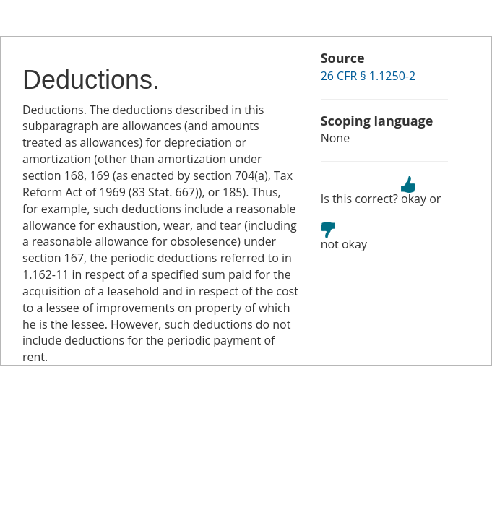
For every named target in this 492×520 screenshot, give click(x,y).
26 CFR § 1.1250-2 (368, 76)
